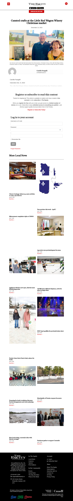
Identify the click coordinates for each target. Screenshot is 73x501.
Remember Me (15, 139)
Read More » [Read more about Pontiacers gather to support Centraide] (39, 443)
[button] (8, 4)
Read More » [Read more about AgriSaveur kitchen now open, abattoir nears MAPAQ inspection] (11, 292)
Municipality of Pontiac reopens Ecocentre (49, 398)
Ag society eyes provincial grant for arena (49, 250)
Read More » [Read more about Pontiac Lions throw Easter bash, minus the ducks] (11, 363)
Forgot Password (15, 148)
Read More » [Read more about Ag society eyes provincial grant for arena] (39, 253)
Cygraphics (21, 491)
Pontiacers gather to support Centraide (48, 440)
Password (13, 127)
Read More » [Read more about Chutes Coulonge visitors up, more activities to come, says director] (11, 198)
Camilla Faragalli (41, 71)
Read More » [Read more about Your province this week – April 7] (39, 212)
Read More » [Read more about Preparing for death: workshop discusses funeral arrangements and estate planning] (11, 405)
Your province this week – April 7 (46, 209)
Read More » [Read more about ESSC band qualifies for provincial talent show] (39, 334)
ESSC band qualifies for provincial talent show (50, 331)
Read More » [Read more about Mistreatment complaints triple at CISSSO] (11, 219)
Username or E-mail (16, 121)
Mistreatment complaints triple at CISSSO (21, 216)
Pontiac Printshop (13, 491)
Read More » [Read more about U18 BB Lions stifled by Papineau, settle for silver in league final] (39, 293)
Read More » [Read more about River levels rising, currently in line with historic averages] (11, 442)
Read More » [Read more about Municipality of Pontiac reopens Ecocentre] (39, 401)
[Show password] (60, 130)
